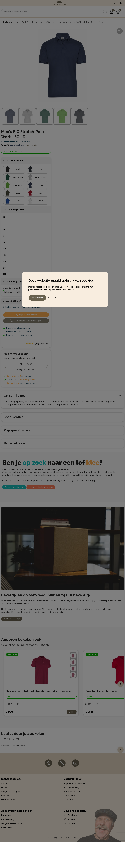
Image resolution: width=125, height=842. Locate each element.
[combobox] (51, 12)
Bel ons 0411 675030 (14, 487)
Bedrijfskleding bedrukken (33, 22)
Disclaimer (68, 800)
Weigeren (52, 297)
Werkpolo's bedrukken (57, 22)
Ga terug (7, 22)
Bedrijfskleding (7, 819)
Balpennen (6, 815)
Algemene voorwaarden (74, 783)
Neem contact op (12, 619)
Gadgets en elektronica (11, 823)
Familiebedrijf (7, 795)
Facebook (70, 815)
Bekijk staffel (32, 145)
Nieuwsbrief (6, 787)
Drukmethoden (8, 800)
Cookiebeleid (69, 795)
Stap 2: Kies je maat (13, 209)
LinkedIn (69, 823)
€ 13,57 (9, 712)
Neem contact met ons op (41, 487)
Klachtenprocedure (72, 791)
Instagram (70, 819)
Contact (5, 783)
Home (17, 22)
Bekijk (71, 712)
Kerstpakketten (8, 827)
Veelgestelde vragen (10, 791)
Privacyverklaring (71, 787)
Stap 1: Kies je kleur (13, 160)
